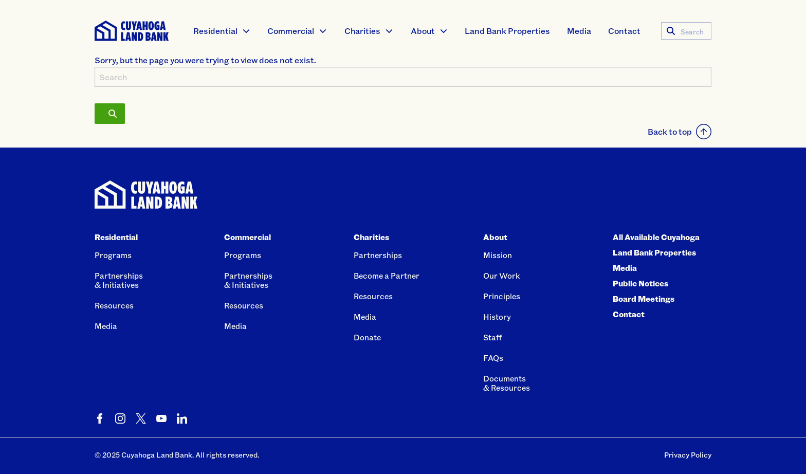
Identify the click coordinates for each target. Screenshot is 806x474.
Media (579, 30)
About (423, 30)
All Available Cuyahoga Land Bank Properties (656, 245)
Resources (114, 305)
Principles (501, 296)
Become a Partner (386, 275)
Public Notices (640, 283)
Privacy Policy (687, 455)
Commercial (290, 30)
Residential (215, 30)
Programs (113, 255)
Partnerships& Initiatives (119, 280)
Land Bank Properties (507, 30)
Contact (624, 30)
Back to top (679, 131)
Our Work (501, 275)
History (497, 317)
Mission (497, 255)
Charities (362, 30)
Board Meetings (643, 299)
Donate (367, 337)
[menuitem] (222, 31)
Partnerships (378, 255)
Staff (492, 337)
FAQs (493, 358)
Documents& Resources (506, 383)
